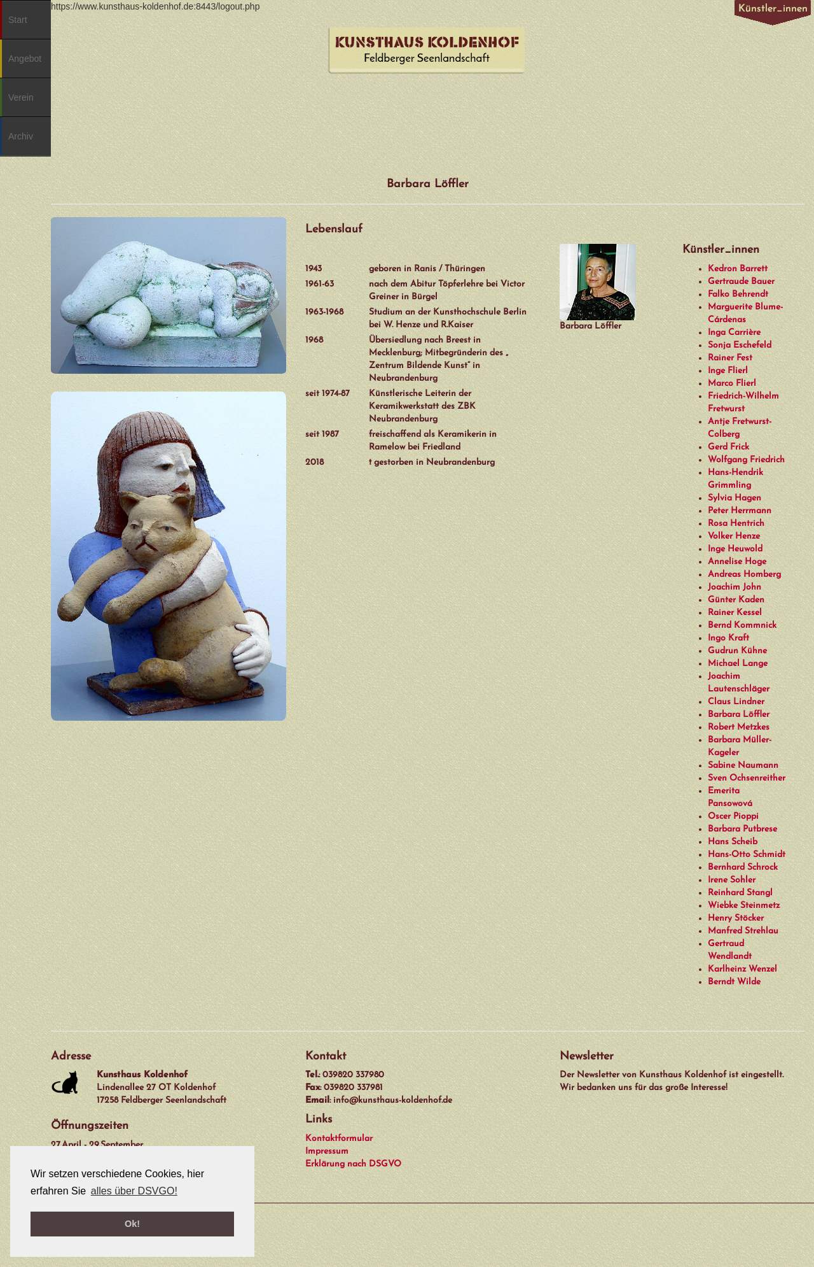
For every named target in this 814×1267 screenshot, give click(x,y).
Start (17, 20)
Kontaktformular (339, 1138)
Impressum (326, 1151)
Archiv (20, 136)
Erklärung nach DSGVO (353, 1164)
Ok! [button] (132, 1224)
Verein (21, 97)
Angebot (24, 58)
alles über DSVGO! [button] (134, 1191)
